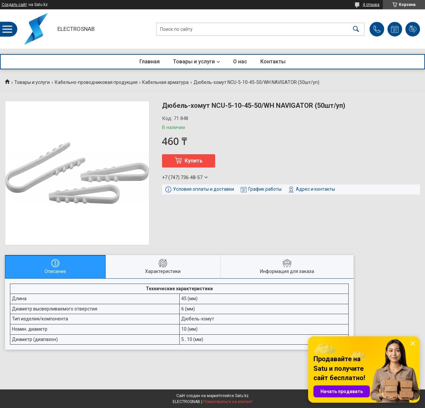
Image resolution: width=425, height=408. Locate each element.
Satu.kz (242, 395)
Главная (149, 61)
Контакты (273, 61)
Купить (194, 161)
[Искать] (356, 29)
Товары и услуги (194, 61)
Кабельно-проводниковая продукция (96, 82)
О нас (240, 61)
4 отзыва (371, 4)
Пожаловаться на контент (227, 401)
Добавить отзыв (412, 29)
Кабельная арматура (165, 82)
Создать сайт (14, 4)
